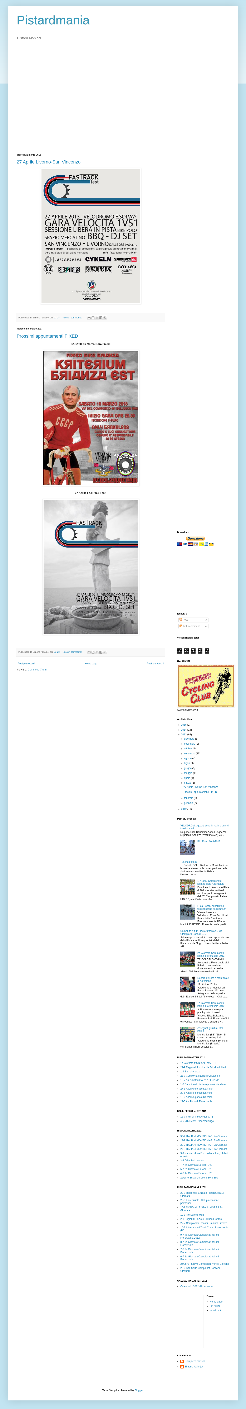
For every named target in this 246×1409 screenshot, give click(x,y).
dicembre (189, 738)
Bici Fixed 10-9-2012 (208, 841)
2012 (184, 809)
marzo (188, 782)
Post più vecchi (155, 663)
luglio (187, 763)
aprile (187, 778)
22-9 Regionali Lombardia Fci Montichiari (203, 1067)
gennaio (189, 803)
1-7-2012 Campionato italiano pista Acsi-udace (210, 882)
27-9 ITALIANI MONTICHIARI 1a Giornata (203, 1149)
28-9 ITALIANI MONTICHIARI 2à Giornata (203, 1144)
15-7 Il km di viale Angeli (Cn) (196, 1116)
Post (183, 619)
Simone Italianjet (193, 1366)
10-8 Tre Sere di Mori (192, 1214)
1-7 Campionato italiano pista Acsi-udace (203, 1084)
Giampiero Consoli (194, 1361)
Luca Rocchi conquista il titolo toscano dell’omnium (211, 907)
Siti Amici (215, 1306)
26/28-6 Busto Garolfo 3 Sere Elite (199, 1177)
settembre (190, 753)
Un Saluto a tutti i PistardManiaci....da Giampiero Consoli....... (201, 932)
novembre (190, 743)
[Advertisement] (50, 96)
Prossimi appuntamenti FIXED (47, 336)
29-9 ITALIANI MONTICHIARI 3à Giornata (203, 1140)
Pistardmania (53, 20)
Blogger (139, 1390)
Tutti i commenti (189, 626)
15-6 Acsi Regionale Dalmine (196, 1097)
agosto (188, 758)
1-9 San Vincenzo (190, 1071)
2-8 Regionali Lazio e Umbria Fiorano (201, 1219)
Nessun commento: (73, 317)
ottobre (188, 748)
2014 (184, 729)
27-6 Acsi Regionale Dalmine (196, 1088)
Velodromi (215, 1310)
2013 (184, 734)
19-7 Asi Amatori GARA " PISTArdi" (199, 1080)
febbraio (189, 798)
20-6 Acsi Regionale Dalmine (196, 1092)
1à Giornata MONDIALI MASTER (198, 1063)
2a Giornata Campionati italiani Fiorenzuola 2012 (211, 954)
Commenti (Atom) (37, 669)
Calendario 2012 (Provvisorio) (196, 1286)
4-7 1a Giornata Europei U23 (196, 1173)
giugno (188, 768)
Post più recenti (26, 663)
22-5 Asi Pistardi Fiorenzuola (196, 1101)
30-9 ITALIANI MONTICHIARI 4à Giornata (203, 1136)
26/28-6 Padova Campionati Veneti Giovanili (204, 1263)
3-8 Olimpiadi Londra (191, 1160)
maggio (188, 773)
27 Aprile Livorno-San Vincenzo (49, 162)
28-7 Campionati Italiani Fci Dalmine (200, 1075)
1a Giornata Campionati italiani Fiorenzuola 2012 (211, 1004)
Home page (90, 663)
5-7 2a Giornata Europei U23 (196, 1169)
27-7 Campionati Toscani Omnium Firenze (203, 1223)
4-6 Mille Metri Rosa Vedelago (197, 1121)
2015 (184, 724)
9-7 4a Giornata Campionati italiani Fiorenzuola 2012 (199, 1236)
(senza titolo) (189, 861)
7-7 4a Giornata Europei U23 (196, 1164)
